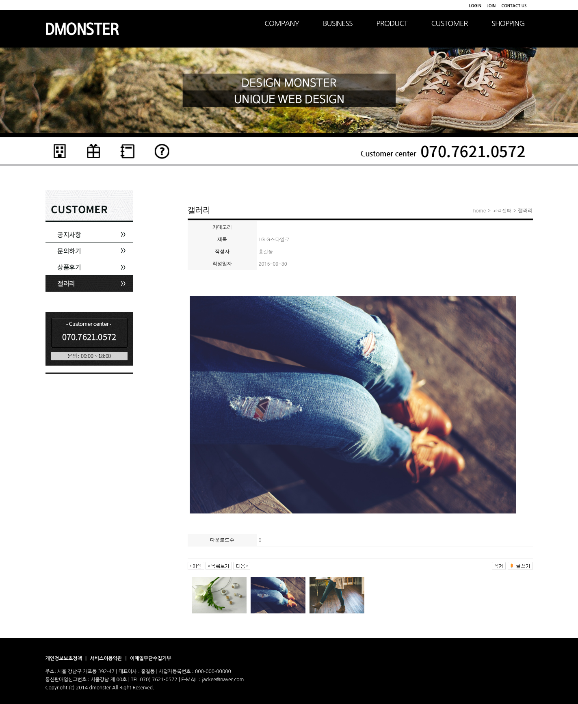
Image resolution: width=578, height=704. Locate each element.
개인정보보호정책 (64, 658)
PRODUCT (391, 23)
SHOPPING (508, 23)
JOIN (491, 6)
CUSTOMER (449, 23)
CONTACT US (513, 6)
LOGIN (475, 6)
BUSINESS (338, 23)
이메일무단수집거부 (150, 658)
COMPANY (281, 23)
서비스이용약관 (106, 658)
